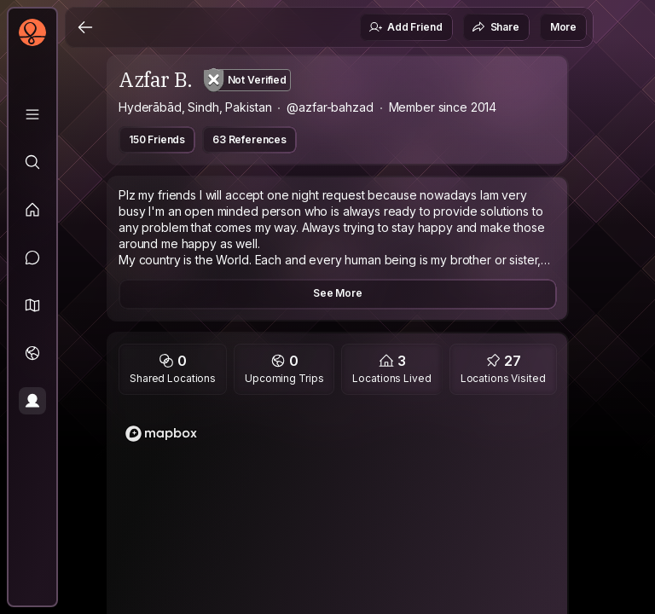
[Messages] (32, 257)
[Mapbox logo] (161, 433)
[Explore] (32, 162)
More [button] (563, 26)
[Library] (32, 114)
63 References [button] (249, 139)
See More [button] (337, 293)
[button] (32, 305)
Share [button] (495, 27)
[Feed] (32, 209)
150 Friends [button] (157, 139)
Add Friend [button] (405, 27)
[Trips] (32, 353)
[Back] (85, 27)
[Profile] (32, 400)
